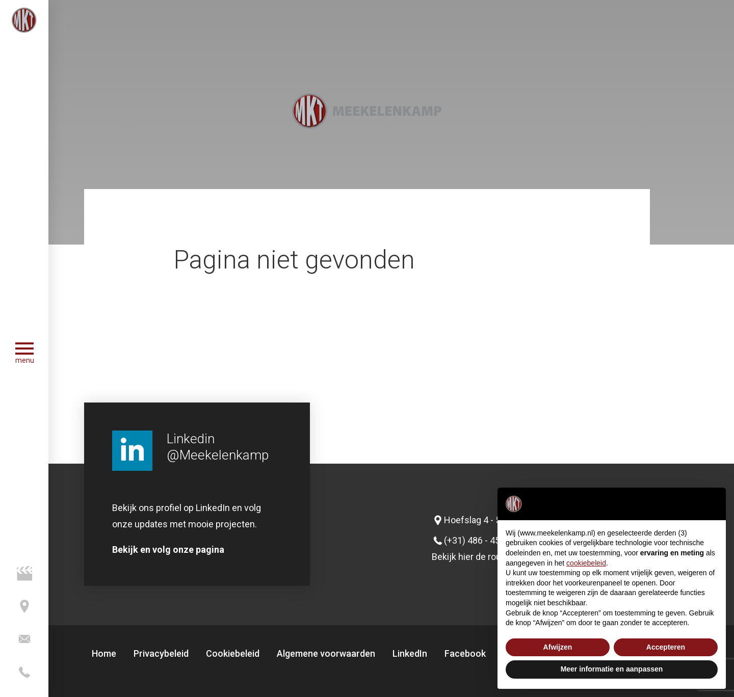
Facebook (465, 653)
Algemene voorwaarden (326, 653)
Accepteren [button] (665, 647)
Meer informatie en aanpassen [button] (612, 669)
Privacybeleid (161, 653)
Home (104, 653)
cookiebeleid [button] (586, 563)
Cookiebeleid (232, 653)
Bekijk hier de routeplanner (485, 556)
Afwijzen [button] (557, 647)
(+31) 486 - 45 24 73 (484, 540)
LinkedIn (409, 653)
